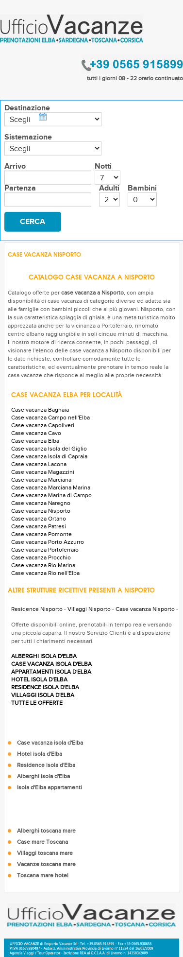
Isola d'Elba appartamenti (49, 787)
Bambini (142, 188)
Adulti (109, 188)
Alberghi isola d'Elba (43, 776)
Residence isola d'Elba (46, 765)
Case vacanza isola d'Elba (50, 742)
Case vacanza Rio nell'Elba (45, 573)
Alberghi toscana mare (46, 830)
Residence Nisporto (37, 609)
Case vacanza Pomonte (41, 534)
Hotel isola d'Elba (39, 753)
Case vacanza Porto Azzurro (47, 542)
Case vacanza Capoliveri (42, 425)
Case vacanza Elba (35, 440)
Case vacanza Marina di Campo (51, 495)
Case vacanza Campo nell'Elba (50, 417)
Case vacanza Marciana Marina (50, 487)
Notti (103, 166)
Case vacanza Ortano (38, 518)
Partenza (20, 188)
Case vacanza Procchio (41, 557)
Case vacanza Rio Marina (43, 565)
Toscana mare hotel (42, 875)
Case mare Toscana (42, 841)
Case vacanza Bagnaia (40, 409)
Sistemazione (28, 137)
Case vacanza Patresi (38, 526)
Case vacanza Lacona (39, 464)
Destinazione (27, 108)
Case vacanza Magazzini (42, 472)
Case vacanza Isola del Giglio (49, 448)
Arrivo (15, 166)
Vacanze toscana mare (46, 864)
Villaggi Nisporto (89, 609)
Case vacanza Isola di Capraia (49, 456)
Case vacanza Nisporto (40, 510)
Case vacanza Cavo (36, 433)
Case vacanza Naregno (40, 503)
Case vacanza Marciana (41, 479)
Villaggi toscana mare (45, 853)
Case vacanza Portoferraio (45, 549)
